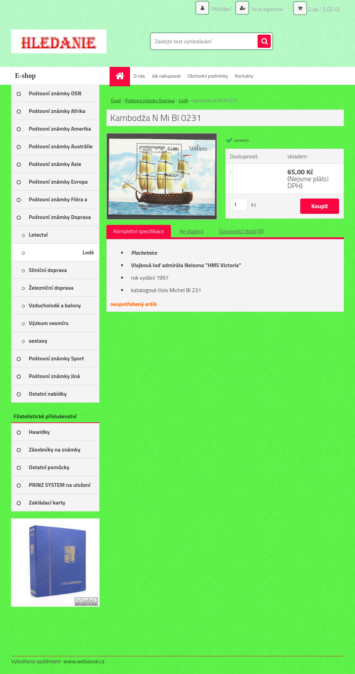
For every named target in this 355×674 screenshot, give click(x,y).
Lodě (183, 100)
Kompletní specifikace (138, 231)
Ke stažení (192, 231)
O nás (139, 75)
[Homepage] (122, 76)
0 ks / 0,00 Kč (324, 9)
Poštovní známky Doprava (149, 100)
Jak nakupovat (166, 75)
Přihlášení (221, 8)
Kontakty (244, 75)
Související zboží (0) (241, 231)
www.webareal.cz (84, 661)
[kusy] (239, 205)
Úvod (116, 100)
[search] (264, 41)
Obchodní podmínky (208, 75)
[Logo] (58, 41)
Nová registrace (266, 8)
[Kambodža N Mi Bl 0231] (162, 136)
